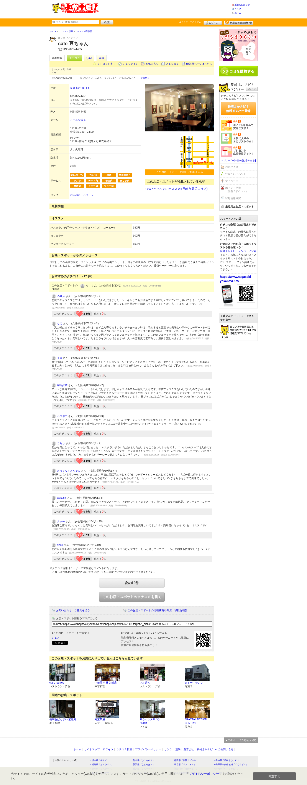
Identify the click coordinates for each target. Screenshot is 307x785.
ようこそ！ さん (190, 22)
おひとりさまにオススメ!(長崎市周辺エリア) (177, 188)
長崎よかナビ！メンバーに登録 (238, 251)
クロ (59, 357)
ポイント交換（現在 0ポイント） (236, 189)
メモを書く (172, 63)
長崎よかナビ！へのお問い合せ (215, 749)
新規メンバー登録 (238, 22)
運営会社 (189, 749)
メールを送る (78, 119)
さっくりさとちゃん (68, 470)
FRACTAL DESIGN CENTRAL (196, 721)
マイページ (231, 180)
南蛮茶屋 (100, 719)
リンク (168, 749)
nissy (60, 545)
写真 (101, 58)
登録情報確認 (233, 198)
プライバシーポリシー (148, 749)
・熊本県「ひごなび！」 (143, 760)
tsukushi (62, 497)
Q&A (89, 58)
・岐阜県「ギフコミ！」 (184, 764)
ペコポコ (62, 416)
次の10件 (132, 583)
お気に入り (152, 63)
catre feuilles (56, 682)
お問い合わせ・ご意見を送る (73, 610)
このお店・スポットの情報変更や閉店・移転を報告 (157, 610)
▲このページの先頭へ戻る (241, 740)
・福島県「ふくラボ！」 (101, 764)
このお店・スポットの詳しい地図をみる (179, 172)
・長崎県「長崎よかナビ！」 (227, 760)
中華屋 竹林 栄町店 (106, 682)
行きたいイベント (235, 174)
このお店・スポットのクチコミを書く (131, 597)
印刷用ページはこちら (199, 63)
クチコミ (74, 58)
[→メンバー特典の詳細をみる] (238, 160)
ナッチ (61, 521)
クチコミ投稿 (124, 749)
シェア (55, 637)
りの (59, 323)
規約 (178, 749)
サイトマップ (92, 749)
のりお (61, 296)
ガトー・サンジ (194, 682)
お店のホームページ (82, 195)
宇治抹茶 (62, 385)
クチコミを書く (106, 63)
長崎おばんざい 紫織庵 (62, 719)
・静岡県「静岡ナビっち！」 (186, 760)
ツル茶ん (145, 682)
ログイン (213, 22)
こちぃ (61, 443)
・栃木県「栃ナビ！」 (100, 760)
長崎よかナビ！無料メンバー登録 (238, 109)
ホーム (238, 13)
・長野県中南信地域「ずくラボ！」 (230, 764)
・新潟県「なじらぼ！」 (143, 764)
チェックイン (130, 63)
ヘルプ (238, 9)
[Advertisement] (165, 8)
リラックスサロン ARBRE (150, 721)
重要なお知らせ (242, 4)
